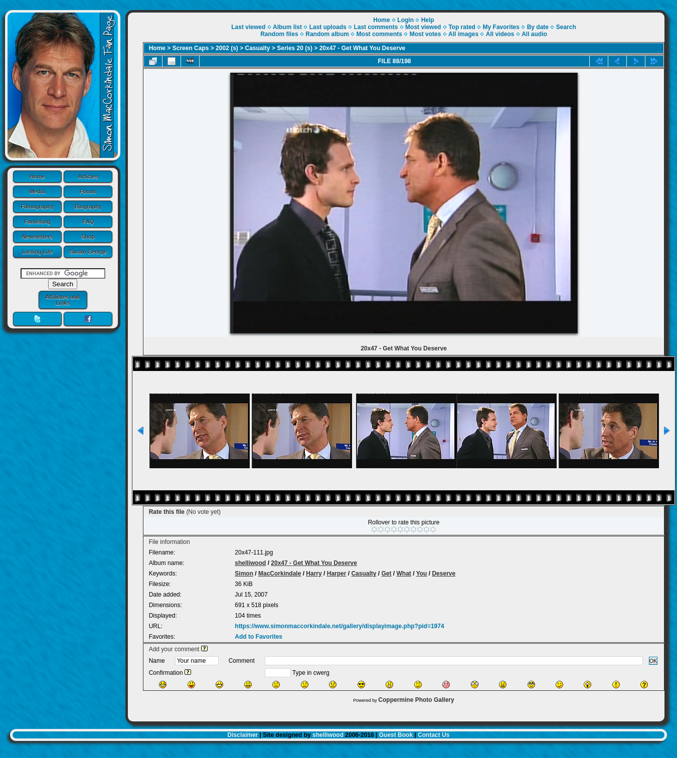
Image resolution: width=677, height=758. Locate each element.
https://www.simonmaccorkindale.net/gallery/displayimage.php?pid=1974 (339, 626)
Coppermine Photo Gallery (416, 699)
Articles (88, 176)
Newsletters (37, 237)
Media (37, 191)
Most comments (379, 34)
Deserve (443, 573)
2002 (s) (227, 48)
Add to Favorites (258, 636)
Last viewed (248, 27)
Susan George (88, 252)
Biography (88, 207)
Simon (244, 573)
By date (538, 27)
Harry (313, 573)
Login (405, 20)
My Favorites (501, 27)
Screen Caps (191, 48)
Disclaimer (243, 734)
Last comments (376, 27)
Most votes (425, 34)
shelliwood (250, 562)
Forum (88, 191)
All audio (534, 34)
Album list (287, 27)
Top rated (461, 27)
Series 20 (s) (294, 48)
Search (566, 27)
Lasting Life (37, 252)
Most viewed (423, 27)
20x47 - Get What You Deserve (362, 48)
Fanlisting (37, 222)
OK (653, 661)
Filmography (37, 207)
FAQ (88, 222)
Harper (337, 573)
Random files (279, 34)
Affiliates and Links (62, 300)
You (421, 573)
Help (427, 20)
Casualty (257, 48)
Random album (327, 34)
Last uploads (328, 27)
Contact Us (433, 734)
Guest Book (396, 734)
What (404, 573)
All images (463, 34)
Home (37, 176)
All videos (500, 34)
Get (386, 573)
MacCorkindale (279, 573)
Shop (88, 237)
